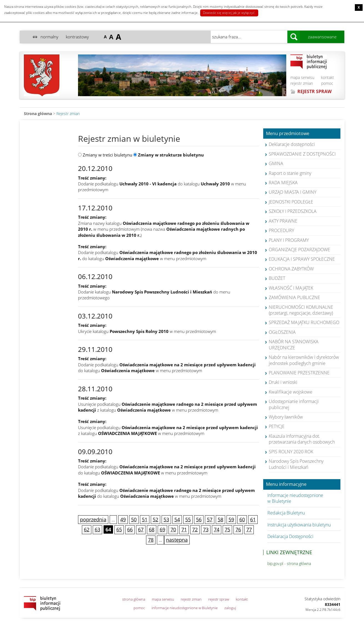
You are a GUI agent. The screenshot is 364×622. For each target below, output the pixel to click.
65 (119, 529)
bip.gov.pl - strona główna (289, 563)
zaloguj (230, 607)
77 (249, 529)
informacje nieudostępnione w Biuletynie (185, 607)
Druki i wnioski (283, 382)
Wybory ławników (286, 417)
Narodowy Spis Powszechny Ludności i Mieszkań (296, 464)
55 (188, 519)
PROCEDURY (281, 230)
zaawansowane (322, 36)
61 (253, 519)
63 (97, 529)
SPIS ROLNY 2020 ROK (291, 452)
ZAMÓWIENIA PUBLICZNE (294, 297)
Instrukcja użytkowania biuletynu (299, 525)
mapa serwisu (302, 77)
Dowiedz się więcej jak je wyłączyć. (229, 12)
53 (166, 519)
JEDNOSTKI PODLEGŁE (291, 202)
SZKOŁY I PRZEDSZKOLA (293, 211)
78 (151, 539)
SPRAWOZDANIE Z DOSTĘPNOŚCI (302, 154)
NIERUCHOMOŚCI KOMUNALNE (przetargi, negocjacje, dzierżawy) (301, 310)
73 (206, 529)
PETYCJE (277, 426)
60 (242, 519)
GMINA (276, 163)
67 (141, 529)
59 (231, 519)
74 (216, 529)
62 (86, 529)
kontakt (327, 77)
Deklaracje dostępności (292, 144)
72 (195, 529)
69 (162, 529)
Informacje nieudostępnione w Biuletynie (295, 498)
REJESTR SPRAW (314, 91)
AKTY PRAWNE (283, 221)
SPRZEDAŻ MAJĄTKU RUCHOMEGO (304, 322)
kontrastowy (77, 36)
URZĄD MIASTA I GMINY (292, 192)
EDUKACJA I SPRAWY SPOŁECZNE (302, 259)
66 (130, 529)
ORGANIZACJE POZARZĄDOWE (299, 250)
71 (184, 529)
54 (177, 519)
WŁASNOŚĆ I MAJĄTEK (291, 288)
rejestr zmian (301, 83)
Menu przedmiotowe (287, 133)
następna (177, 539)
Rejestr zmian (68, 113)
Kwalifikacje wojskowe (290, 392)
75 (227, 529)
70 (173, 529)
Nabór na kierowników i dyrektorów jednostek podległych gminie (304, 360)
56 (199, 519)
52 (155, 519)
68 (151, 529)
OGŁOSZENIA (282, 332)
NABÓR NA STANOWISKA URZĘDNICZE (293, 344)
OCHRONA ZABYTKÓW (291, 269)
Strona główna (38, 113)
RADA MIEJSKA (283, 183)
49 (123, 519)
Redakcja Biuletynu (286, 513)
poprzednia (93, 519)
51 (144, 519)
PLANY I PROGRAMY (289, 240)
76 (238, 529)
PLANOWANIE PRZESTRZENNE (299, 373)
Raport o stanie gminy (290, 173)
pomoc (327, 83)
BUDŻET (277, 278)
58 (220, 519)
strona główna (133, 599)
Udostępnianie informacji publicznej (294, 404)
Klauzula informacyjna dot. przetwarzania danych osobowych (302, 439)
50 (134, 519)
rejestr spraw (218, 599)
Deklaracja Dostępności (290, 536)
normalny (49, 36)
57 (209, 519)
